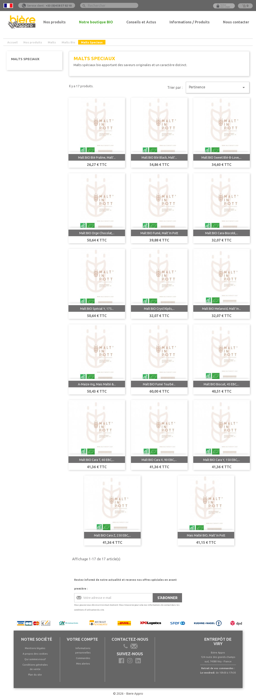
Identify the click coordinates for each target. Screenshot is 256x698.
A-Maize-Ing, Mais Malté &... (97, 384)
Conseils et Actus (141, 22)
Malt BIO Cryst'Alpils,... (159, 308)
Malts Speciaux (25, 59)
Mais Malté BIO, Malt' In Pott (206, 535)
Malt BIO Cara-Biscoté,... (221, 233)
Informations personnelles (82, 650)
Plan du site (35, 674)
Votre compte (82, 639)
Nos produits (54, 22)
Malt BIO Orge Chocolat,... (96, 233)
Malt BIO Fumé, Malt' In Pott (159, 233)
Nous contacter (236, 22)
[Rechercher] (109, 5)
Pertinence (217, 87)
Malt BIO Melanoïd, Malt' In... (221, 308)
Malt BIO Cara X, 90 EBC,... (159, 460)
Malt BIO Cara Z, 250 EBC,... (112, 535)
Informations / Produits (189, 22)
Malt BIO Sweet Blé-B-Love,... (221, 157)
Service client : (49, 5)
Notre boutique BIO (96, 22)
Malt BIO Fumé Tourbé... (159, 384)
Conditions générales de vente (35, 666)
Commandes (83, 658)
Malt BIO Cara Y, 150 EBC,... (221, 460)
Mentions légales (35, 648)
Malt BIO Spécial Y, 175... (97, 308)
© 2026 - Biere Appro (128, 693)
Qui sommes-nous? (35, 659)
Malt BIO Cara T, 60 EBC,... (96, 460)
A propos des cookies (35, 653)
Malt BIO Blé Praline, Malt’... (97, 157)
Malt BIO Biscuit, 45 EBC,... (221, 384)
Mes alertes (83, 663)
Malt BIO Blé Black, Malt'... (159, 157)
